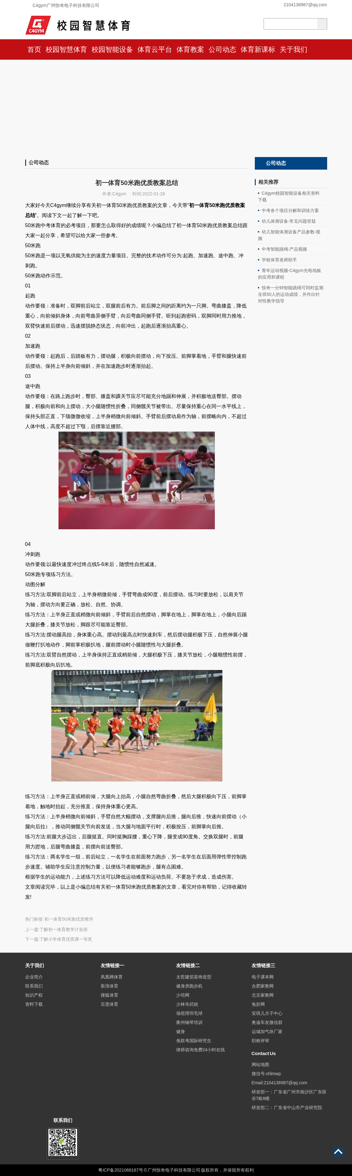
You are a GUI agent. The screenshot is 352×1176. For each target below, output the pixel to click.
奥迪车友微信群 (267, 1022)
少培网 (182, 995)
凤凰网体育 (112, 976)
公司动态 (222, 49)
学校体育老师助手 (279, 259)
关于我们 (293, 49)
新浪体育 (109, 985)
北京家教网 (263, 995)
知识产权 (34, 995)
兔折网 (258, 1004)
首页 (34, 49)
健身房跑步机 (189, 985)
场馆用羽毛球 (189, 1013)
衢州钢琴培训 (189, 1022)
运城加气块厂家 (267, 1031)
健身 (180, 1031)
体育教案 (190, 49)
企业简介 (34, 976)
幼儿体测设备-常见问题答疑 (289, 221)
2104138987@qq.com (305, 4)
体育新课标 (258, 49)
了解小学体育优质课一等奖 (65, 939)
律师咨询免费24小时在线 (200, 1049)
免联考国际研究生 (193, 1040)
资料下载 (34, 1004)
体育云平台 (154, 49)
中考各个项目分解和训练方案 (290, 210)
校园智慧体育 (66, 49)
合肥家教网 (263, 985)
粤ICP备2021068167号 (120, 1170)
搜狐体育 (109, 995)
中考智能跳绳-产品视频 (284, 249)
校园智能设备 (112, 49)
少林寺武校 (187, 1004)
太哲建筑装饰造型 (193, 976)
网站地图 (260, 1064)
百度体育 (109, 1004)
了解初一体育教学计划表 (63, 929)
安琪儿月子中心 (267, 1013)
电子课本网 (263, 976)
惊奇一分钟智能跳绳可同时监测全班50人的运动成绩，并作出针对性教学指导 (290, 294)
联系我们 (34, 985)
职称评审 (260, 1040)
